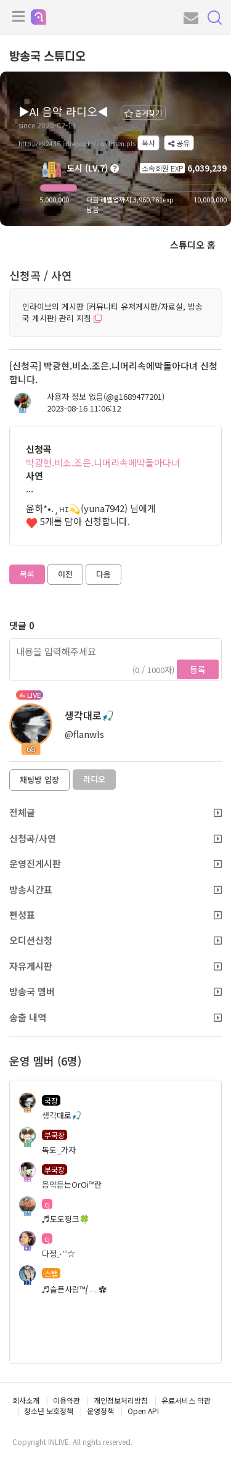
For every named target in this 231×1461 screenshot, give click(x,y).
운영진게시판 (115, 863)
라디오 (94, 779)
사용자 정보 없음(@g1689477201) (105, 396)
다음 (103, 574)
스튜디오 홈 (193, 244)
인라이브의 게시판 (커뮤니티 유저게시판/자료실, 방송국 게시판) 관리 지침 (112, 312)
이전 (65, 574)
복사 (148, 143)
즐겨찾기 (143, 112)
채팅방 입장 (39, 779)
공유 (179, 143)
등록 (198, 669)
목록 (27, 574)
